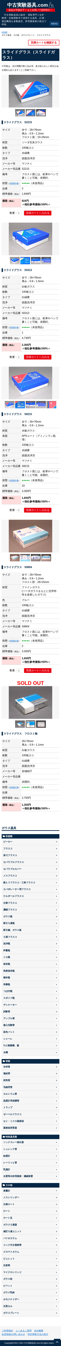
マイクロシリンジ (12, 1272)
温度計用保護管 (11, 1100)
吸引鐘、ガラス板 (12, 930)
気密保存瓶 (9, 971)
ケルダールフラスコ (13, 896)
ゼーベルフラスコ (12, 1114)
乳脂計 (6, 1169)
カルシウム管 (10, 1094)
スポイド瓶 (9, 998)
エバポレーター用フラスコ (17, 889)
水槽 (5, 1052)
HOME (4, 32)
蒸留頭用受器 (10, 1127)
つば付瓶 (7, 991)
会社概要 (38, 1330)
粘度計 (6, 1156)
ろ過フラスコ (10, 937)
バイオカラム (10, 1238)
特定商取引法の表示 (38, 1334)
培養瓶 (6, 984)
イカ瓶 (6, 957)
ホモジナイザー (11, 1299)
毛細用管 (7, 1087)
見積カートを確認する (44, 42)
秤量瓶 (6, 950)
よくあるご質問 (24, 1330)
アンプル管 (9, 1018)
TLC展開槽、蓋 (11, 1045)
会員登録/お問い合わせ (13, 1334)
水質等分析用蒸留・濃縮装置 (18, 1176)
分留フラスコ (10, 903)
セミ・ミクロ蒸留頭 (13, 1121)
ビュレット (9, 1258)
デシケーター (10, 1004)
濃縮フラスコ (10, 909)
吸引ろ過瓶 (9, 923)
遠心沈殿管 (9, 1025)
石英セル (7, 1306)
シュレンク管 (10, 1149)
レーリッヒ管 (10, 1162)
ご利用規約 (7, 1330)
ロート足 (7, 1217)
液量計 (6, 1190)
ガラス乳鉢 (9, 1292)
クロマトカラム (11, 1251)
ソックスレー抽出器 (13, 1142)
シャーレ (7, 1038)
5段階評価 (13, 183)
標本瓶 (6, 977)
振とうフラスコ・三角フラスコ (19, 882)
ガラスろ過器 (10, 1224)
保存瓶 (6, 964)
